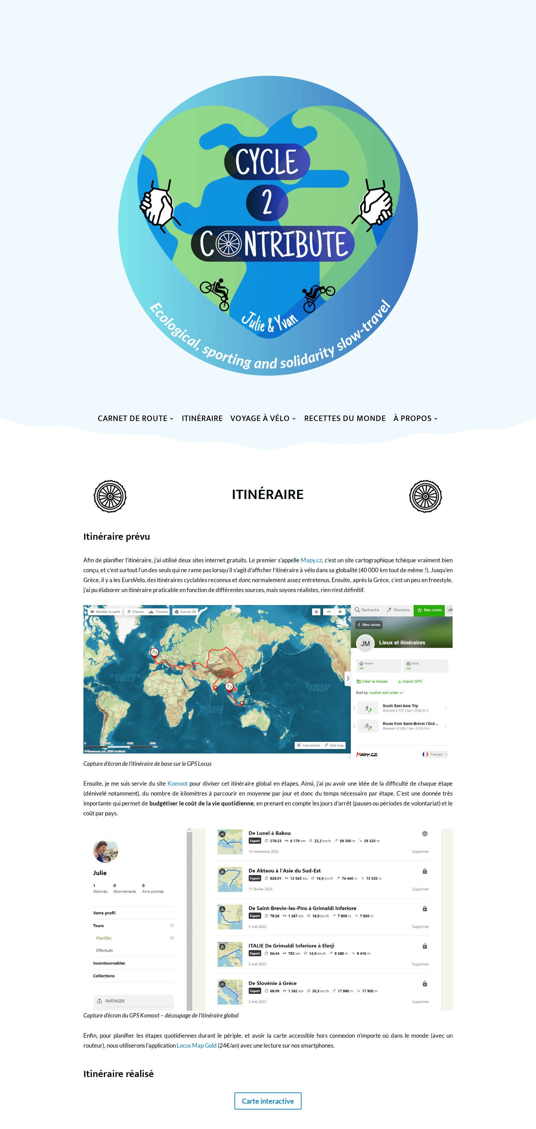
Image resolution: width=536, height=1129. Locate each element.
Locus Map (191, 1045)
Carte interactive (268, 1101)
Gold (211, 1045)
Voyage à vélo (260, 420)
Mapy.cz (311, 560)
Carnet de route (133, 420)
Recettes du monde (345, 420)
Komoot (178, 783)
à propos (412, 420)
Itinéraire (202, 420)
